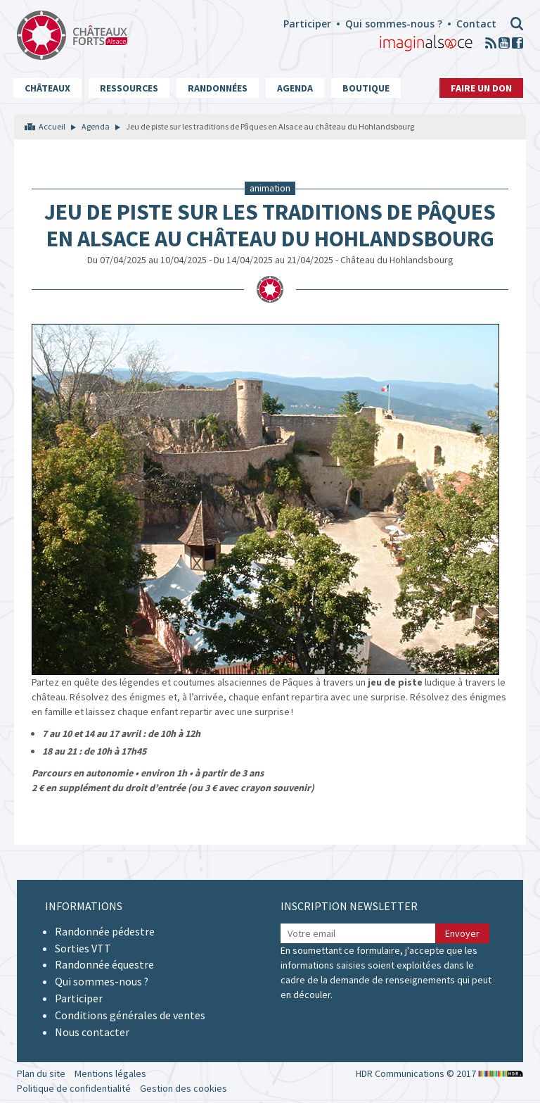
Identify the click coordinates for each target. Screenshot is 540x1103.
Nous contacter (92, 1032)
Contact (476, 23)
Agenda (295, 88)
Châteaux (47, 88)
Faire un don (481, 88)
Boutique (366, 88)
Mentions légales (110, 1073)
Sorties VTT (83, 948)
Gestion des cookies (183, 1088)
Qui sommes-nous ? (393, 23)
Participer (307, 23)
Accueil (52, 126)
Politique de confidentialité (74, 1088)
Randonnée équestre (104, 964)
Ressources (129, 88)
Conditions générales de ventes (130, 1015)
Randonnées (218, 88)
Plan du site (41, 1073)
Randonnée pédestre (105, 931)
